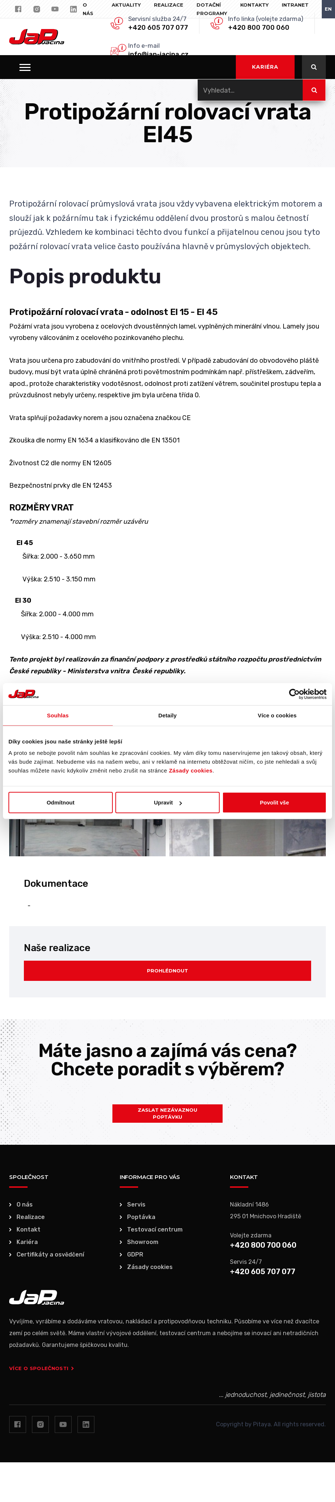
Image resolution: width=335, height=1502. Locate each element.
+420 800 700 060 (258, 28)
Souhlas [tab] (58, 715)
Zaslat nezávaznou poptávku (167, 1113)
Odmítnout (61, 802)
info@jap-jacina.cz (158, 54)
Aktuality (126, 5)
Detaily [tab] (167, 715)
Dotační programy (212, 9)
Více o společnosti (41, 1368)
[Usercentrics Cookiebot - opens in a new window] (294, 693)
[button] (25, 67)
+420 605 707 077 (158, 28)
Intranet (295, 5)
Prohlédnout (167, 971)
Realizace (168, 5)
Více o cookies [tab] (277, 715)
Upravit (168, 802)
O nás (88, 9)
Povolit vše (274, 802)
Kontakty (254, 5)
